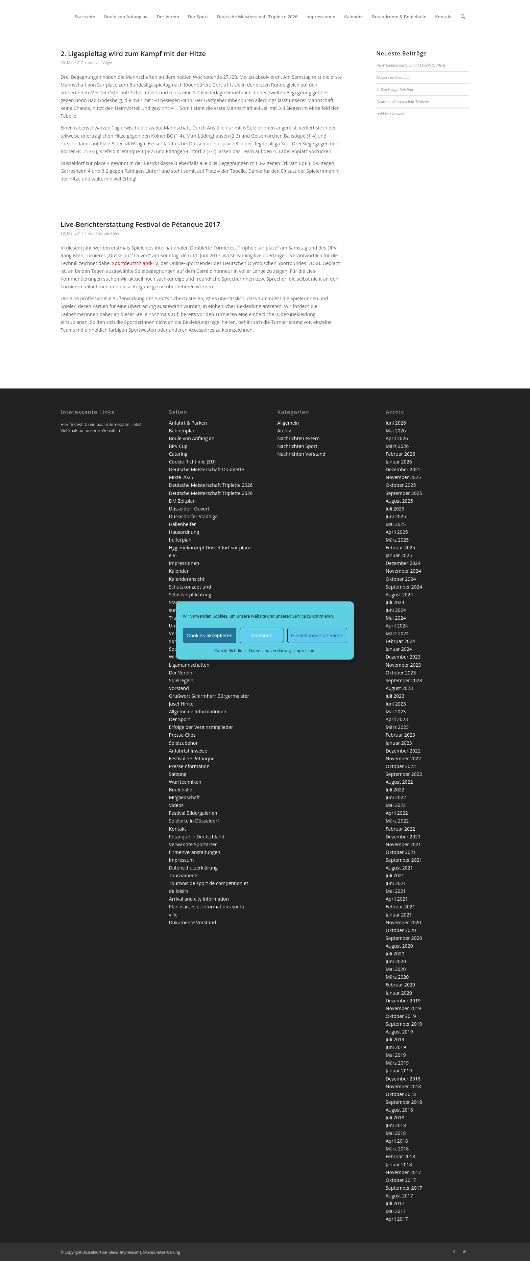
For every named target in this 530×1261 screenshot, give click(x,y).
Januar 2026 (399, 461)
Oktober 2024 (401, 579)
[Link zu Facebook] (454, 1251)
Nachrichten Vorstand (301, 454)
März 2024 (397, 633)
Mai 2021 (396, 891)
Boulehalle (180, 789)
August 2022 (399, 782)
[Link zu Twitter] (464, 1251)
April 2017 (397, 1219)
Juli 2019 (395, 1039)
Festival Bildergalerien (193, 813)
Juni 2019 (396, 1047)
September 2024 (404, 587)
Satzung (178, 774)
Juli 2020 (395, 953)
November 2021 (403, 844)
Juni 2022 (396, 797)
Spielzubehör (183, 743)
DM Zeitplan (182, 501)
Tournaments (184, 875)
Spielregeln (181, 680)
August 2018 (399, 1110)
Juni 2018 (396, 1125)
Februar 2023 (400, 735)
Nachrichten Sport (297, 446)
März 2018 (397, 1148)
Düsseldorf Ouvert (189, 508)
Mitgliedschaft (184, 797)
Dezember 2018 (403, 1078)
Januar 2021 (399, 914)
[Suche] (462, 16)
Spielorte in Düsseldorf (194, 820)
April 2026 (397, 438)
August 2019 (399, 1031)
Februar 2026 (400, 454)
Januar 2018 (399, 1164)
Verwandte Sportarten (193, 844)
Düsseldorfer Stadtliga (193, 516)
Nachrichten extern (298, 438)
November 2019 (403, 1008)
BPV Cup (178, 446)
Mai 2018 (396, 1133)
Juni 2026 (396, 423)
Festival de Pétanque (192, 758)
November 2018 (403, 1086)
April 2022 (397, 813)
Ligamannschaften (189, 665)
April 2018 (397, 1141)
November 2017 (403, 1172)
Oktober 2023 (401, 672)
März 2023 (397, 727)
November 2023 (403, 665)
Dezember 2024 (403, 563)
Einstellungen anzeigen (317, 635)
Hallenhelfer (182, 524)
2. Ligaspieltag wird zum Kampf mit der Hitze (133, 53)
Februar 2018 (400, 1156)
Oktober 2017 (401, 1180)
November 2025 (403, 477)
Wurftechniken (185, 782)
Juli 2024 (395, 602)
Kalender (179, 571)
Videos (176, 805)
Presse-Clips (182, 735)
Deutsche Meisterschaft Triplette (402, 101)
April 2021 (397, 899)
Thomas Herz (107, 233)
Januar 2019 (399, 1070)
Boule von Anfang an (192, 438)
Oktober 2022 (401, 766)
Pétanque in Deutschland (196, 836)
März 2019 (397, 1063)
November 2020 (403, 922)
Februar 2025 (400, 547)
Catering (178, 454)
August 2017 (399, 1195)
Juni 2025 (396, 516)
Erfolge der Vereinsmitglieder (201, 727)
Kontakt (177, 829)
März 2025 (397, 540)
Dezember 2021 (403, 836)
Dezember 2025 (403, 469)
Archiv (284, 430)
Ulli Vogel (104, 62)
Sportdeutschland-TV (135, 263)
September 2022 (404, 774)
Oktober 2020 (401, 930)
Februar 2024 (400, 641)
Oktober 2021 (401, 852)
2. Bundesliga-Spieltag (394, 89)
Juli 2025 (395, 508)
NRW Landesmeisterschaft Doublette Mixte (411, 65)
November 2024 (403, 571)
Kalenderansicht (186, 579)
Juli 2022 (395, 789)
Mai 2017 (396, 1211)
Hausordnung (184, 532)
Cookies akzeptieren (210, 635)
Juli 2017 (395, 1203)
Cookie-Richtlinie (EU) (192, 461)
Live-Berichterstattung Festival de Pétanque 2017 (140, 224)
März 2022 (397, 820)
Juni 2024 (396, 610)
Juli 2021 (395, 875)
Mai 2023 (396, 711)
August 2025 (399, 501)
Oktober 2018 (401, 1094)
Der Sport (179, 719)
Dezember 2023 (403, 656)
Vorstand (179, 688)
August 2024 (399, 594)
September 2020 (404, 938)
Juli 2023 (395, 696)
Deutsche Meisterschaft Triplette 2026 (211, 485)
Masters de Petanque (393, 77)
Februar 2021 (400, 906)
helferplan (180, 540)
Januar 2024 (399, 649)
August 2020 (399, 946)
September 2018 (404, 1102)
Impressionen (184, 563)
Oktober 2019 (401, 1016)
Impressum (305, 650)
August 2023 (399, 688)
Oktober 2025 (401, 485)
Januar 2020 (399, 993)
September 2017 (404, 1188)
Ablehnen (261, 635)
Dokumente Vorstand (192, 922)
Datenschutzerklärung (270, 650)
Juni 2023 (396, 703)
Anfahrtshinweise (188, 750)
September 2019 (404, 1024)
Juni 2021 (396, 883)
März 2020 (397, 977)
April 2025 (397, 532)
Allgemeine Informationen (197, 711)
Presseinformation (189, 766)
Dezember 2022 (403, 750)
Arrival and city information (199, 899)
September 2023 (404, 680)
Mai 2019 (396, 1055)
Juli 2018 (395, 1117)
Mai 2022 (396, 805)
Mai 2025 (396, 524)
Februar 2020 (400, 984)
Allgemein (288, 423)
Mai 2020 (396, 969)
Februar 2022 (400, 829)
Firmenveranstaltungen (194, 852)
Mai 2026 (396, 430)
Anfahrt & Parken (188, 423)
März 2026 (397, 446)
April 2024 (397, 625)
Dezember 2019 (403, 1000)
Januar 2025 (399, 555)
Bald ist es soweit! (391, 114)
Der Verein (180, 672)
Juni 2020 (396, 961)
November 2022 (403, 758)
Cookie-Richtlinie (230, 650)
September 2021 (404, 860)
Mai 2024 (396, 618)
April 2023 (397, 719)
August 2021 (399, 867)
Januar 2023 (399, 743)
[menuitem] (85, 16)
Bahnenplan (182, 430)
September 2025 (404, 493)
